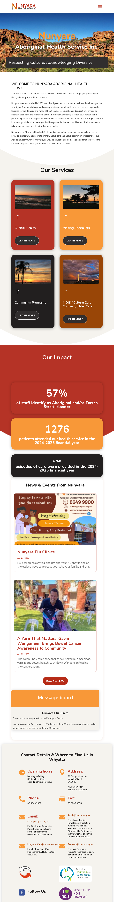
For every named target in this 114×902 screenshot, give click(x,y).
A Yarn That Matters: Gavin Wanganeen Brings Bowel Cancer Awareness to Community (49, 643)
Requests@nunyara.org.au (80, 844)
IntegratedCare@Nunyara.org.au (43, 844)
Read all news (55, 680)
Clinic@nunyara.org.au (38, 821)
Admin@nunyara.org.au (79, 815)
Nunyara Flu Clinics (36, 552)
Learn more (27, 240)
